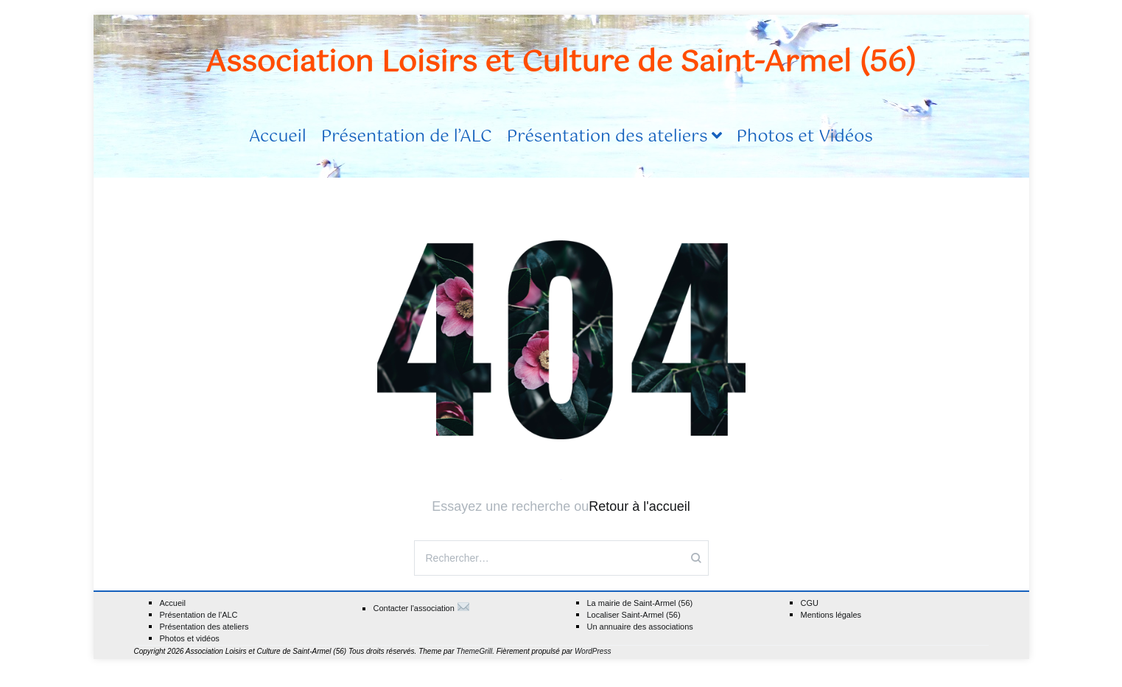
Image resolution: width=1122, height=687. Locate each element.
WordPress (593, 651)
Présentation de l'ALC (199, 615)
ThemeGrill (474, 651)
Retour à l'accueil (639, 506)
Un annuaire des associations (640, 627)
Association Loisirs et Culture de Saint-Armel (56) (561, 63)
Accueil (277, 136)
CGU (809, 603)
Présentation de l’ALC (406, 136)
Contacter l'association (422, 607)
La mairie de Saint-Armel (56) (640, 603)
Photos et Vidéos (805, 136)
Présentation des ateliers (607, 136)
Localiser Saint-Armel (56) (634, 615)
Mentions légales (831, 615)
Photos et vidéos (190, 639)
